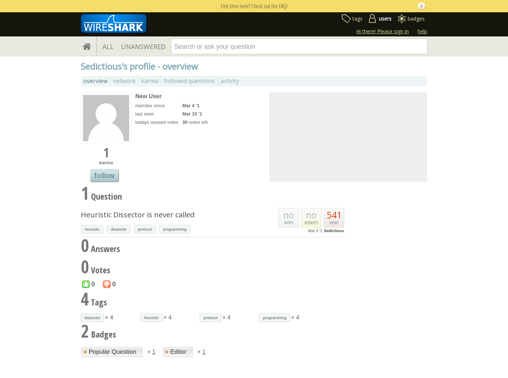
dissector (119, 229)
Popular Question (110, 351)
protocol (145, 229)
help (422, 31)
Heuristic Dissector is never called (137, 215)
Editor (176, 351)
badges (416, 18)
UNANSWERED (143, 46)
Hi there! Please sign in (382, 31)
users (385, 18)
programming (175, 229)
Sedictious (334, 231)
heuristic (92, 229)
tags (357, 18)
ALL (108, 46)
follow (104, 175)
